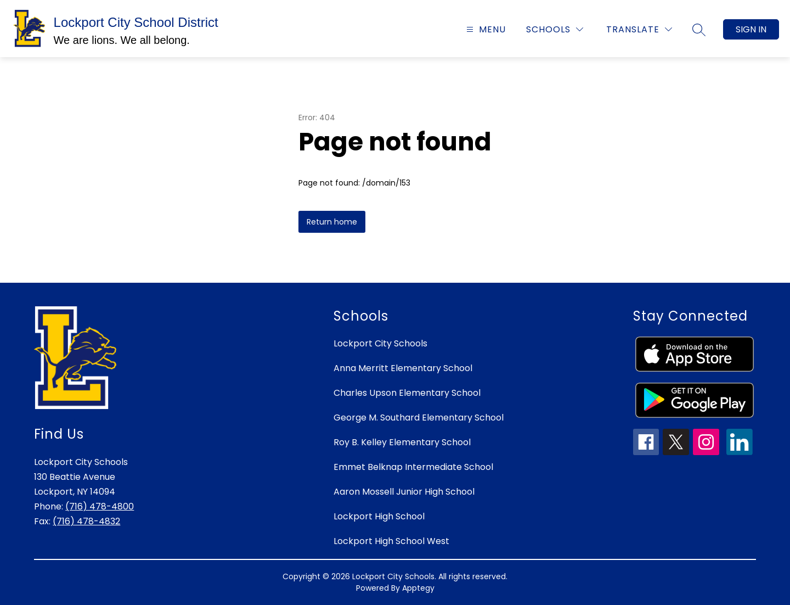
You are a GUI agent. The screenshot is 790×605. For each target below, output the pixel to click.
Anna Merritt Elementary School (403, 368)
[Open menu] (485, 29)
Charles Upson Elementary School (407, 392)
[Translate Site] (639, 29)
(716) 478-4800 (99, 506)
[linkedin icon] (739, 452)
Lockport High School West (391, 541)
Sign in (751, 29)
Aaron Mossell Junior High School (404, 491)
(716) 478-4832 (86, 521)
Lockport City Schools (380, 343)
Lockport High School (379, 516)
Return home (332, 221)
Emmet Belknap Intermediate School (413, 467)
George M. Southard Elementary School (419, 417)
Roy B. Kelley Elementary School (402, 442)
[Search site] (699, 29)
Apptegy (418, 587)
